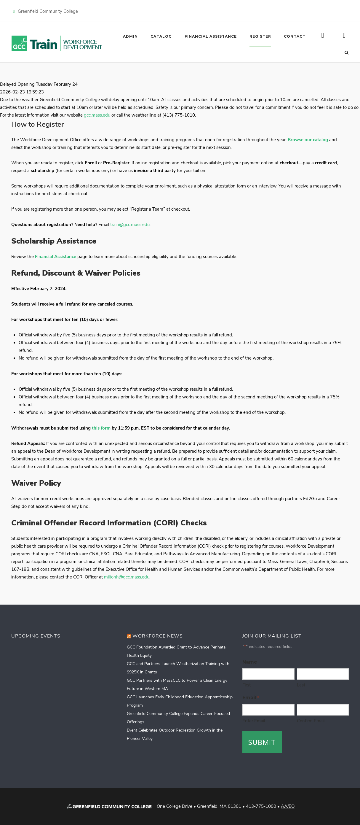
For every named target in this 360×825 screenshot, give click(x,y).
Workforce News (157, 635)
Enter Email (253, 721)
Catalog (161, 36)
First (246, 685)
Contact (294, 36)
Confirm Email (310, 721)
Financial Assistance (211, 36)
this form (101, 428)
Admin (130, 36)
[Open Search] (346, 52)
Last (301, 685)
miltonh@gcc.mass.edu (126, 577)
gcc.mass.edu (97, 115)
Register (260, 36)
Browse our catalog (308, 139)
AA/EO (288, 806)
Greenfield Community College (48, 11)
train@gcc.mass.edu (130, 224)
